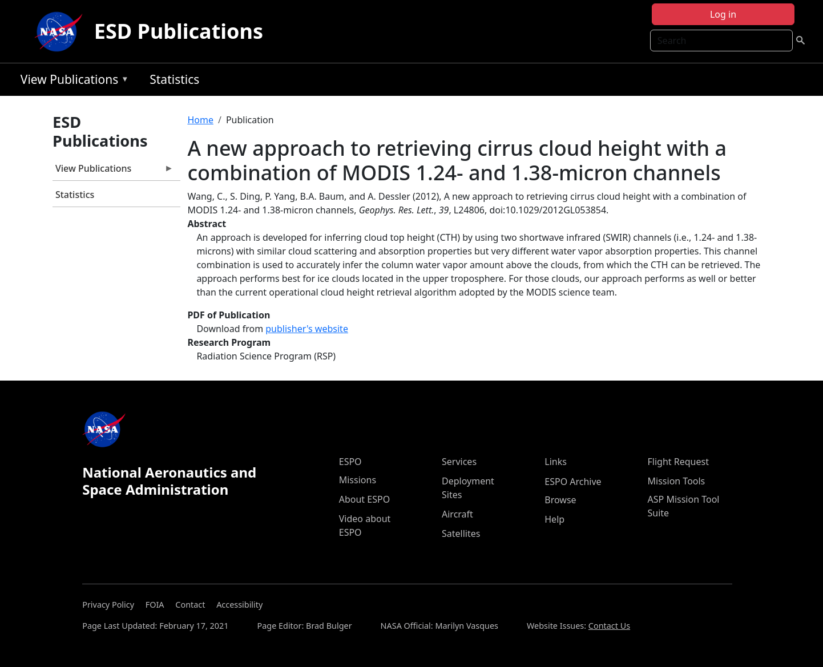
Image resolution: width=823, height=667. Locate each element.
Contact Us (609, 625)
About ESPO (364, 499)
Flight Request (678, 461)
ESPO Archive (572, 481)
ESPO (350, 461)
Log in (723, 14)
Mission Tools (676, 481)
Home (200, 120)
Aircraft (457, 514)
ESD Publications (178, 31)
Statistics (174, 79)
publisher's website (306, 328)
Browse (560, 500)
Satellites (461, 533)
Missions (357, 480)
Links (555, 461)
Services (459, 461)
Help (554, 519)
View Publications (72, 81)
